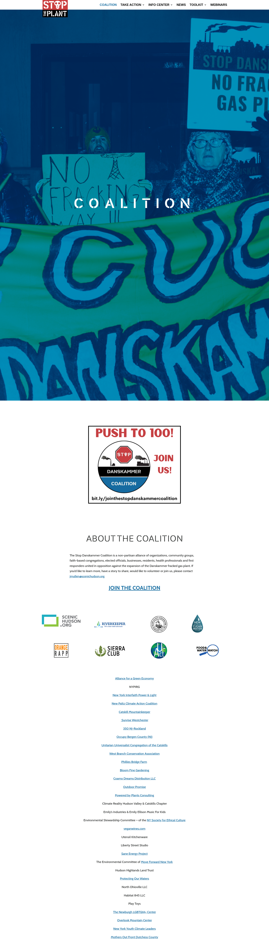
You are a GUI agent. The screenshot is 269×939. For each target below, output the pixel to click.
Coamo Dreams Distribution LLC (134, 778)
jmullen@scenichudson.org (87, 576)
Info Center (158, 5)
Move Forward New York (157, 862)
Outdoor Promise (134, 787)
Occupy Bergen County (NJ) (134, 737)
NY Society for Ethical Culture (166, 820)
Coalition (108, 5)
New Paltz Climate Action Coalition (134, 703)
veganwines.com (134, 829)
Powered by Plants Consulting (134, 795)
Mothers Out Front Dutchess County (134, 937)
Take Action (130, 5)
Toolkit (196, 5)
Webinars (218, 5)
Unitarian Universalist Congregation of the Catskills (134, 745)
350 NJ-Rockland (134, 728)
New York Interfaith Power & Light (134, 695)
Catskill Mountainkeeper (134, 712)
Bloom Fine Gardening (134, 770)
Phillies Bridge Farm (134, 762)
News (181, 5)
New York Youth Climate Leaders (134, 929)
